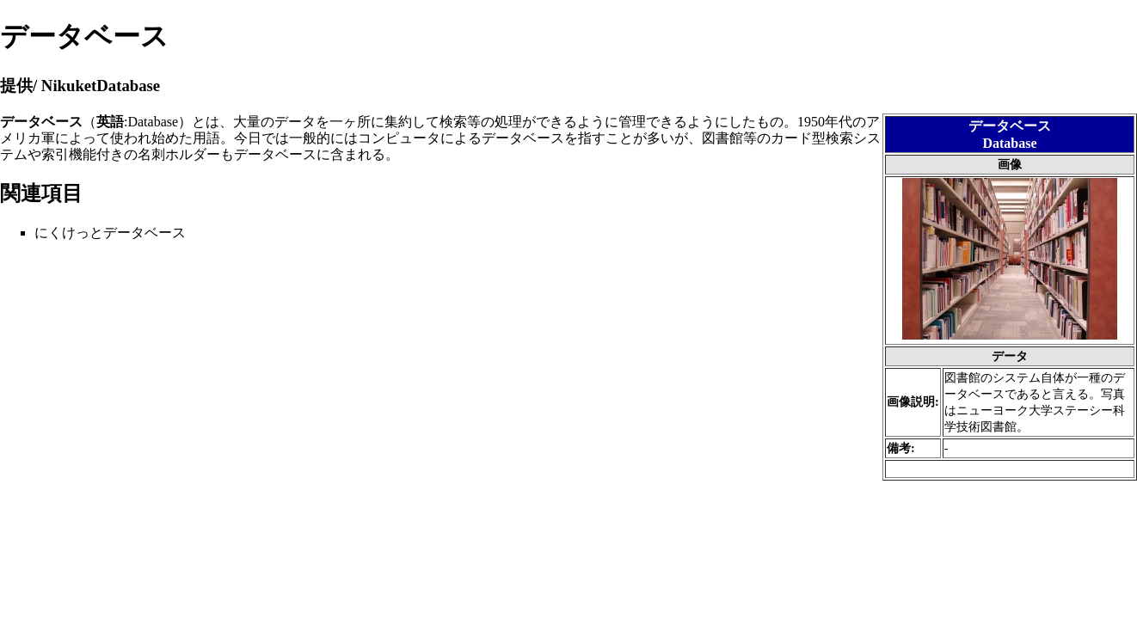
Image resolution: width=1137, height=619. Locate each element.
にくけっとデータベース (110, 232)
